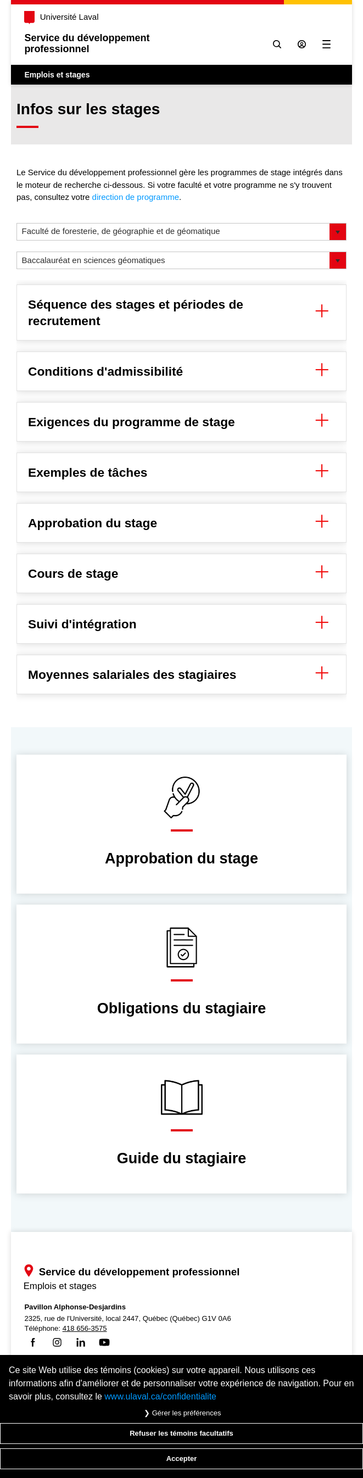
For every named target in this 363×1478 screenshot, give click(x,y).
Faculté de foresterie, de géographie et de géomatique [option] (121, 231)
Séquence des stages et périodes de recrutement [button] (181, 312)
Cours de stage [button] (181, 573)
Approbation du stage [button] (181, 523)
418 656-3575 (85, 1328)
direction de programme (135, 197)
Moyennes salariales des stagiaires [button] (181, 674)
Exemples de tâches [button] (181, 472)
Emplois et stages (57, 74)
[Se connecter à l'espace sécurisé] (301, 44)
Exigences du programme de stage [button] (181, 422)
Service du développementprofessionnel (86, 43)
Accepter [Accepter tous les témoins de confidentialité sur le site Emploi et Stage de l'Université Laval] (181, 1458)
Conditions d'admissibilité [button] (181, 371)
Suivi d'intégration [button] (181, 624)
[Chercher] (277, 44)
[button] (338, 232)
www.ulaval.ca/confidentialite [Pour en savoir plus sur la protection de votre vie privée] (160, 1396)
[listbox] (181, 232)
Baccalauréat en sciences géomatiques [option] (93, 260)
